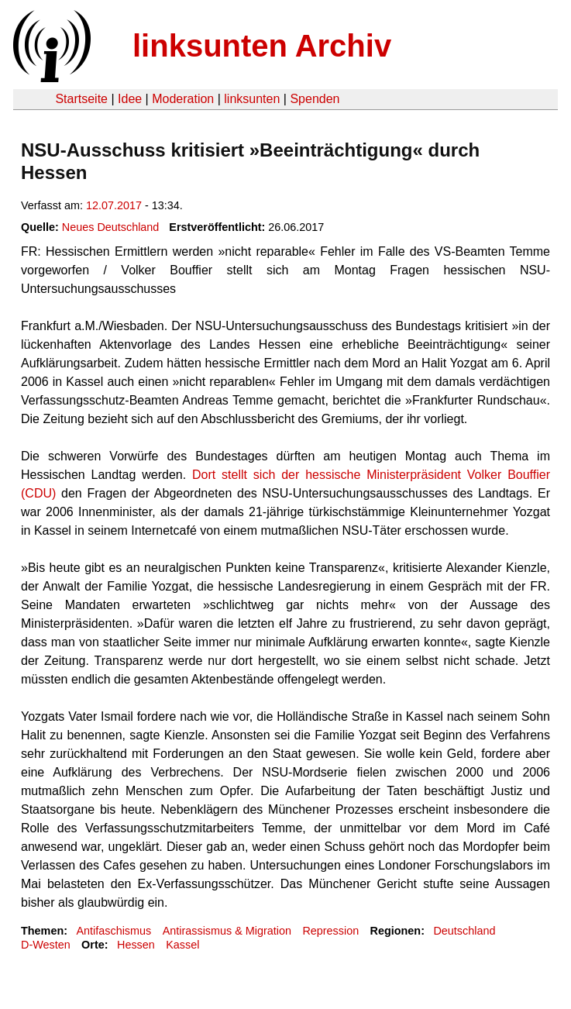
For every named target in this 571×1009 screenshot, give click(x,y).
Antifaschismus (113, 931)
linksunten (252, 98)
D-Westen (46, 944)
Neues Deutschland (111, 227)
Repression (330, 931)
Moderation (183, 98)
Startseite (81, 98)
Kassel (182, 944)
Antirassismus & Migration (227, 931)
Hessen (136, 944)
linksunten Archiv (261, 46)
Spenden (314, 98)
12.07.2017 (114, 205)
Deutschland (464, 931)
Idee (130, 98)
